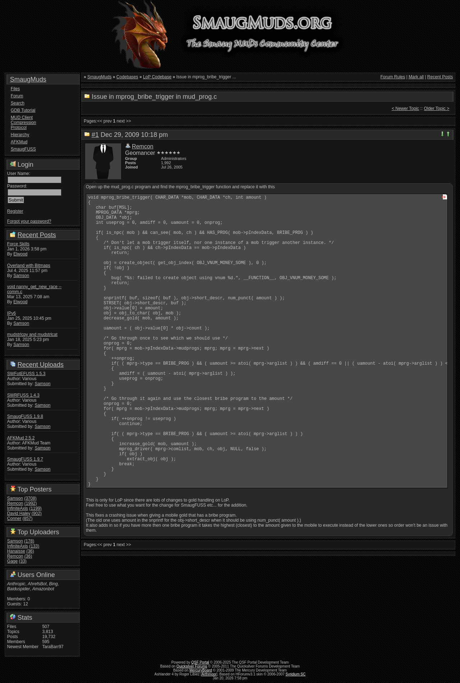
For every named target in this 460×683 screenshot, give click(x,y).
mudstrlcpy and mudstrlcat (32, 334)
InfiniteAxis (17, 508)
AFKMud (19, 141)
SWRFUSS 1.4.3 (23, 395)
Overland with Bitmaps (28, 265)
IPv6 (11, 313)
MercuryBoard (200, 670)
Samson (21, 275)
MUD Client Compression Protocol (23, 122)
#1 (95, 134)
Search (17, 103)
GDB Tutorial (23, 110)
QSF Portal (200, 662)
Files (15, 88)
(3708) (30, 498)
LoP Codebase (157, 76)
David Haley (19, 513)
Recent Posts (37, 235)
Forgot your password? (29, 221)
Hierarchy (20, 134)
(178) (29, 541)
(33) (23, 561)
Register (15, 211)
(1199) (35, 508)
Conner (14, 518)
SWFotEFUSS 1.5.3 (26, 373)
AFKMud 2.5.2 (21, 437)
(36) (30, 551)
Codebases (127, 76)
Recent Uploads (41, 364)
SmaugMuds (28, 79)
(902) (37, 513)
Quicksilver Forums (191, 666)
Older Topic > (436, 108)
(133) (34, 546)
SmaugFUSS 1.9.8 (25, 416)
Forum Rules (393, 76)
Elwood (20, 254)
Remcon (15, 503)
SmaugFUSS (23, 149)
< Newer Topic (405, 108)
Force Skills (18, 243)
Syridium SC (296, 674)
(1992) (30, 503)
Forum (17, 95)
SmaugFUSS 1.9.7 (25, 459)
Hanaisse (16, 551)
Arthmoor (209, 674)
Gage (12, 561)
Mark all (416, 76)
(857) (28, 518)
